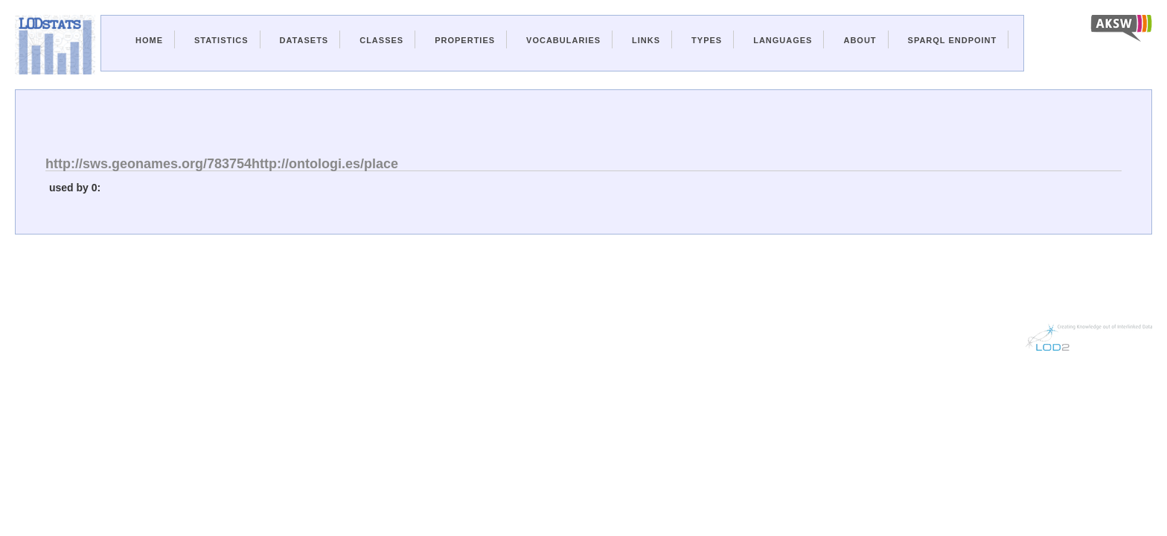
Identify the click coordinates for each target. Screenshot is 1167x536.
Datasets (304, 40)
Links (646, 40)
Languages (782, 40)
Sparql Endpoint (952, 40)
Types (706, 40)
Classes (381, 40)
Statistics (221, 40)
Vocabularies (563, 40)
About (859, 40)
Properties (465, 40)
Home (149, 40)
